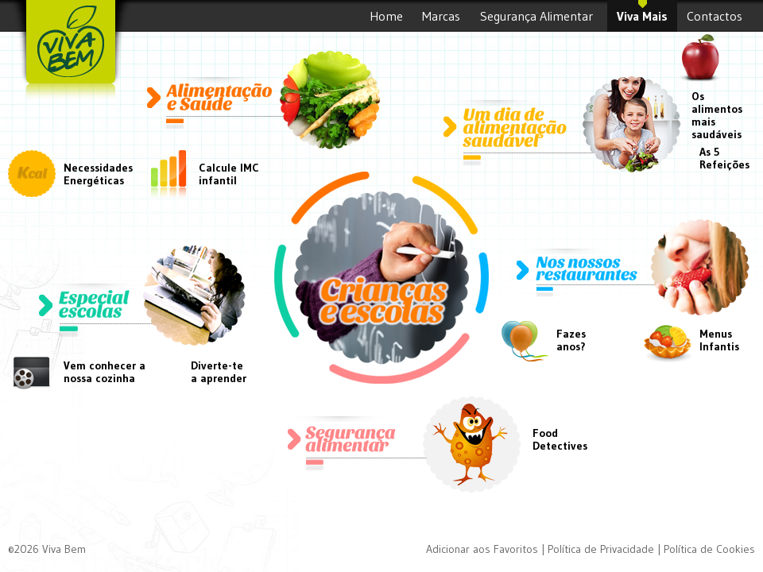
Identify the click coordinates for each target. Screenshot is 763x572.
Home (386, 20)
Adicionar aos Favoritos (482, 549)
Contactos (716, 20)
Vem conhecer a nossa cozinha (104, 371)
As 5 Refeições (724, 158)
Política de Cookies (709, 549)
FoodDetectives (560, 439)
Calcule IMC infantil (229, 173)
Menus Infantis (719, 340)
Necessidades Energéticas (91, 173)
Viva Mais (642, 20)
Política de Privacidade (601, 549)
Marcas (441, 20)
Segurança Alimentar (539, 20)
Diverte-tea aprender (218, 371)
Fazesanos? (571, 340)
